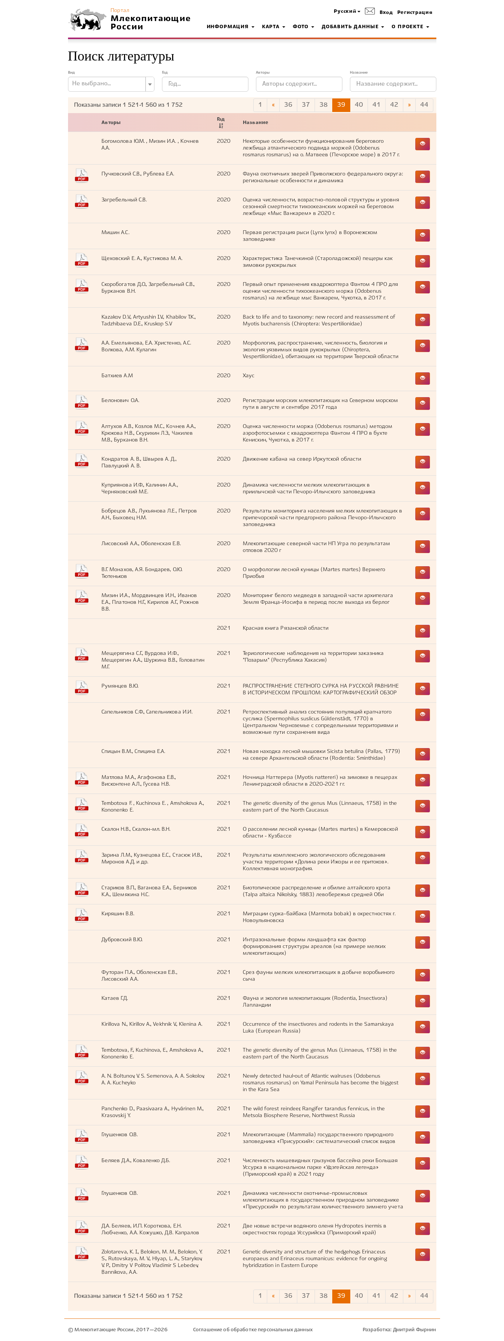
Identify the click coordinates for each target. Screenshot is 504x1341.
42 (394, 105)
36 (288, 105)
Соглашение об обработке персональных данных (253, 1329)
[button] (347, 12)
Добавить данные (353, 27)
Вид (71, 72)
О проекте (410, 27)
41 (376, 105)
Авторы (263, 72)
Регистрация (414, 13)
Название (359, 72)
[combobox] (111, 84)
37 (306, 105)
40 (359, 105)
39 (341, 105)
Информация (230, 27)
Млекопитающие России (150, 23)
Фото (303, 27)
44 (424, 105)
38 (323, 105)
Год (165, 72)
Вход (386, 13)
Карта (273, 27)
